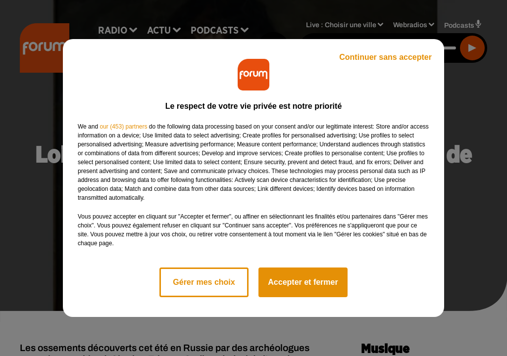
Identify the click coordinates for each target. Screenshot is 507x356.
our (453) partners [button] (123, 126)
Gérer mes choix (204, 282)
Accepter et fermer (303, 282)
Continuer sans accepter (385, 57)
